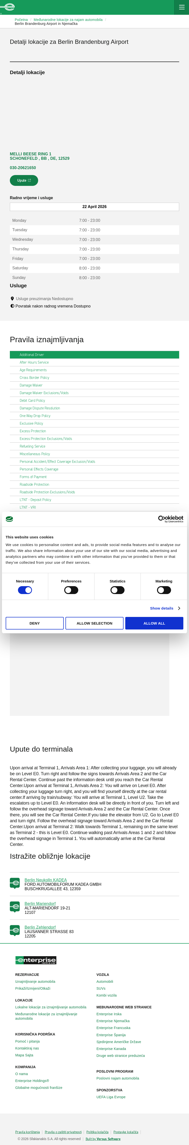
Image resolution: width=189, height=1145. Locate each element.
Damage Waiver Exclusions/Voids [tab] (46, 392)
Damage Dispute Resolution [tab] (42, 408)
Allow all (154, 623)
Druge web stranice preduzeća (123, 1056)
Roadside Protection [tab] (36, 484)
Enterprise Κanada (113, 1049)
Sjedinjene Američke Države (121, 1042)
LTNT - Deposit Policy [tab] (37, 499)
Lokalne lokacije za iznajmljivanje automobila (53, 1007)
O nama (24, 1074)
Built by (103, 1139)
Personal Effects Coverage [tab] (41, 469)
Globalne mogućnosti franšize (41, 1088)
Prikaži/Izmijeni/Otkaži (35, 988)
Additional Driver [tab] (34, 354)
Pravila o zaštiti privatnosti (63, 1132)
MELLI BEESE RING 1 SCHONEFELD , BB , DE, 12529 (39, 156)
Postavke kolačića (125, 1132)
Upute (24, 182)
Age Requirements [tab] (35, 370)
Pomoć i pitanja (30, 1041)
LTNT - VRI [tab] (30, 507)
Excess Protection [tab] (35, 431)
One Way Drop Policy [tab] (37, 415)
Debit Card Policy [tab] (34, 400)
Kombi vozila (109, 995)
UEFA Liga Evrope (113, 1097)
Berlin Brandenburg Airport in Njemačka (46, 24)
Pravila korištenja (27, 1132)
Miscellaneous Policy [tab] (37, 454)
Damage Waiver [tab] (33, 385)
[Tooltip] (78, 298)
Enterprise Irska (111, 1014)
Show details (161, 608)
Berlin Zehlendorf (40, 927)
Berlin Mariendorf (40, 904)
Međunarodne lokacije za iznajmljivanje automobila (54, 1016)
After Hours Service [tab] (36, 362)
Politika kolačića (97, 1132)
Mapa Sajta (27, 1055)
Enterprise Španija (113, 1035)
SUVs (103, 988)
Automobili (107, 982)
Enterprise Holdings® (35, 1081)
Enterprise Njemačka (115, 1021)
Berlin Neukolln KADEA (46, 880)
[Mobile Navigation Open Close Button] (181, 7)
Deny (35, 623)
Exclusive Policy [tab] (33, 423)
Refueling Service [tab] (34, 446)
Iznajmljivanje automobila (38, 982)
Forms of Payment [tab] (35, 476)
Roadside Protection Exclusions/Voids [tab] (49, 492)
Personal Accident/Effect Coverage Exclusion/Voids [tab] (59, 461)
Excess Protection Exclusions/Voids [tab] (48, 438)
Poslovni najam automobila (120, 1078)
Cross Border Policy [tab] (36, 377)
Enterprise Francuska (116, 1028)
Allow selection (94, 623)
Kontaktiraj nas (29, 1048)
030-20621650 (23, 168)
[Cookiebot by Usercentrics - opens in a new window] (161, 519)
